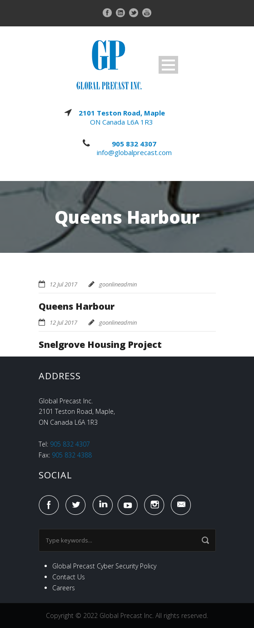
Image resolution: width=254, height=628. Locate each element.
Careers (63, 587)
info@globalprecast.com (134, 152)
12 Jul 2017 (63, 284)
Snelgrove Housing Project (100, 344)
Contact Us (68, 577)
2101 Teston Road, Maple (122, 112)
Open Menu (168, 65)
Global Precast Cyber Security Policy (104, 566)
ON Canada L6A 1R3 (121, 121)
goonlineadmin (118, 284)
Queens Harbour (77, 306)
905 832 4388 (72, 455)
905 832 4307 (134, 143)
